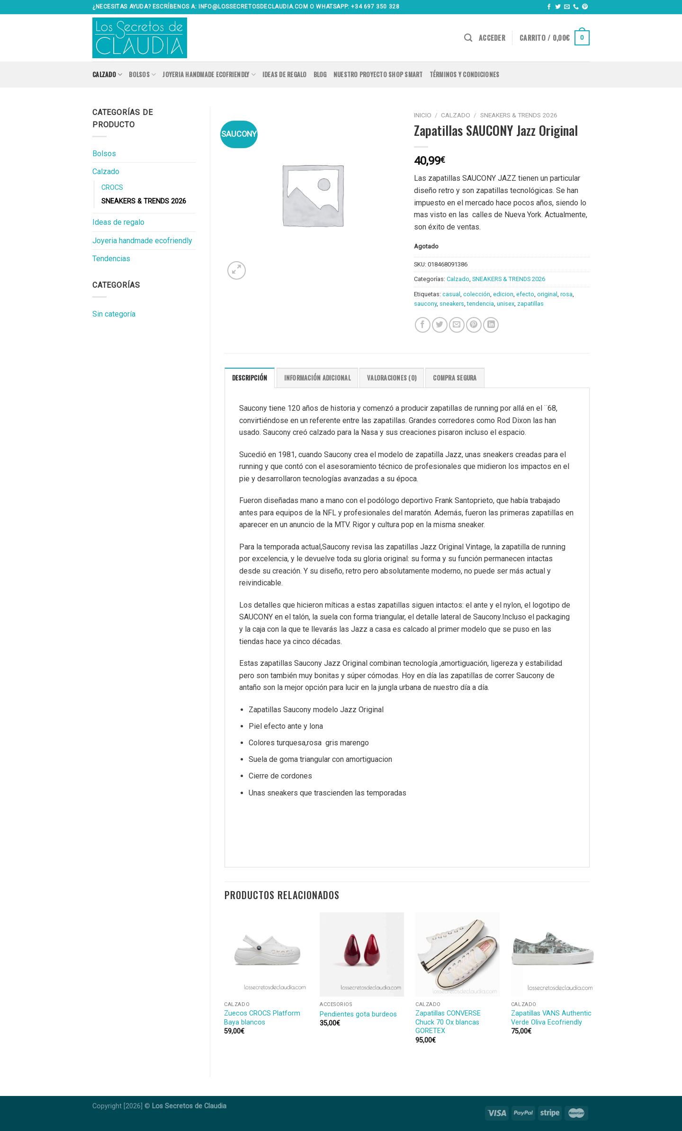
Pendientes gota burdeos (358, 1014)
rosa (566, 294)
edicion (503, 294)
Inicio (422, 115)
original (547, 294)
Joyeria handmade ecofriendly (209, 75)
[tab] (249, 378)
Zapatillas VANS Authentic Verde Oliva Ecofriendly (551, 1017)
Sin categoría (113, 313)
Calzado (107, 75)
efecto (525, 294)
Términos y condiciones (465, 74)
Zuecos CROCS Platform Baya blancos (262, 1017)
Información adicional (317, 377)
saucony (425, 303)
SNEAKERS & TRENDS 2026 (143, 201)
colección (476, 294)
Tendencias (111, 258)
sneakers (452, 303)
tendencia (480, 303)
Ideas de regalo (284, 74)
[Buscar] (468, 38)
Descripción (250, 377)
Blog (320, 74)
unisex (505, 303)
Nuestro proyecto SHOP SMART (378, 74)
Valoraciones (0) (391, 377)
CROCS (112, 188)
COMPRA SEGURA (454, 377)
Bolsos (142, 75)
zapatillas (530, 303)
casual (451, 294)
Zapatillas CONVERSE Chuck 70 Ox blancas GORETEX (448, 1022)
